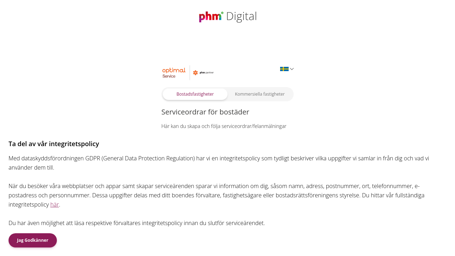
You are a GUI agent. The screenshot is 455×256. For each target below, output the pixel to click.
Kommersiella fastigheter (260, 94)
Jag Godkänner (32, 240)
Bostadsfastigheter (195, 94)
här (54, 204)
